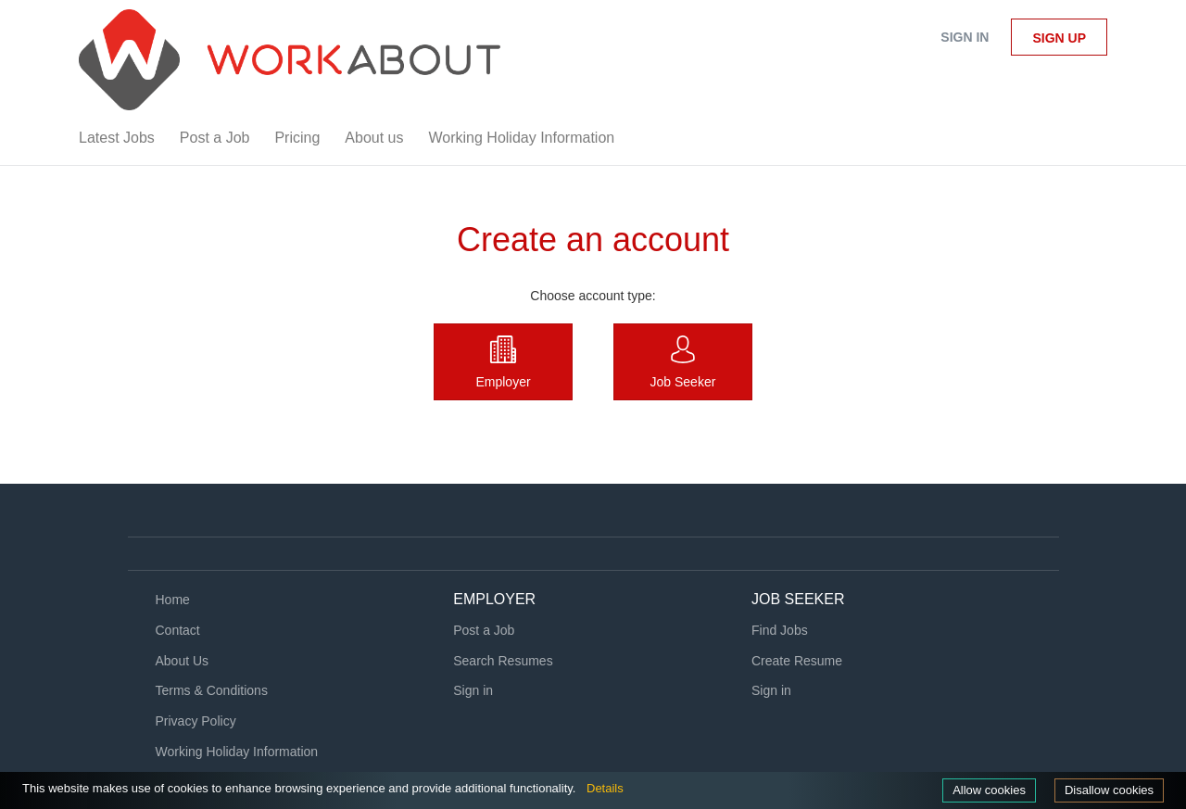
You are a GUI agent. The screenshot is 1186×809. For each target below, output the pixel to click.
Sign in (964, 37)
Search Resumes (502, 660)
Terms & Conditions (212, 690)
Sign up (1059, 38)
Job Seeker (683, 381)
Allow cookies (989, 790)
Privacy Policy (196, 721)
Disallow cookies (1109, 790)
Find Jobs (779, 630)
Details (605, 788)
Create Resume (796, 660)
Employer (502, 381)
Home (173, 599)
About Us (182, 660)
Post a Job (483, 630)
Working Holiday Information (237, 751)
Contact (178, 630)
